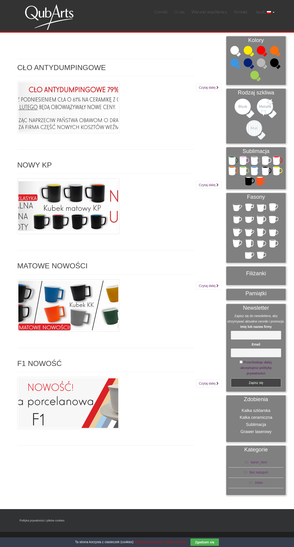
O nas (179, 11)
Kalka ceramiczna (256, 419)
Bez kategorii (259, 474)
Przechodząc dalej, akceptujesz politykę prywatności (256, 369)
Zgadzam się (204, 542)
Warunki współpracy (209, 11)
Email (256, 345)
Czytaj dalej (209, 87)
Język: (264, 11)
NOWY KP (34, 165)
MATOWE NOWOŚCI (52, 266)
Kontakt (240, 11)
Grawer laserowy (255, 433)
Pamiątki (255, 294)
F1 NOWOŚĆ (39, 363)
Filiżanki (256, 274)
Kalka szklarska (256, 411)
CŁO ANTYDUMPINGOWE (61, 67)
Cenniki (160, 11)
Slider (259, 484)
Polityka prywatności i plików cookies (42, 521)
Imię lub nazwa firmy (256, 328)
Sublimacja (256, 425)
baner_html (259, 463)
